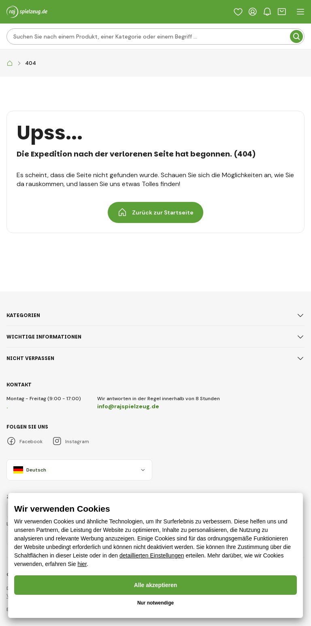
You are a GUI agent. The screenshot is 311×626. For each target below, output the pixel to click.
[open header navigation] (300, 12)
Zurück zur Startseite (155, 212)
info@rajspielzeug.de (128, 406)
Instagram (70, 441)
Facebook (24, 441)
